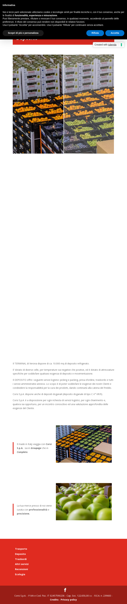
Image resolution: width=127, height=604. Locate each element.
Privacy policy (68, 599)
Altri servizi (22, 564)
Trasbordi (21, 559)
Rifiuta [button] (95, 33)
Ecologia (20, 574)
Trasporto (21, 548)
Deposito (20, 554)
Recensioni (21, 569)
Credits (54, 599)
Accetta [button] (115, 33)
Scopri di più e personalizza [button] (23, 33)
